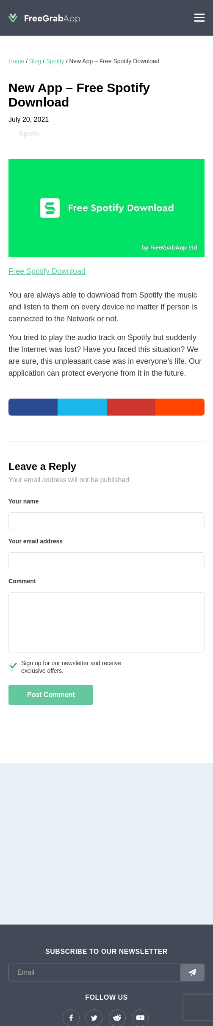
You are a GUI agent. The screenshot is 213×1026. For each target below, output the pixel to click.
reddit (117, 1018)
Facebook (71, 1018)
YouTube (140, 1018)
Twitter (94, 1018)
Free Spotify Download (47, 271)
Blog (35, 61)
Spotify (55, 61)
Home (16, 61)
